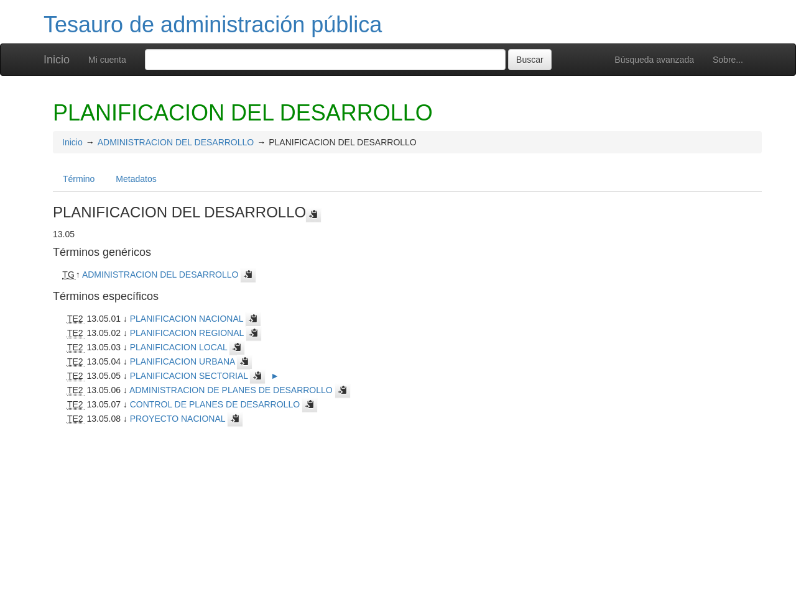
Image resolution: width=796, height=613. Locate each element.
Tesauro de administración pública (213, 24)
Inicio (57, 59)
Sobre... (728, 60)
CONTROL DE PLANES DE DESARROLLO (215, 404)
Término (79, 179)
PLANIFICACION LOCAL (179, 347)
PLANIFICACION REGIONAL (187, 333)
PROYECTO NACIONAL (177, 419)
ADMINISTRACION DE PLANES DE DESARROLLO (231, 390)
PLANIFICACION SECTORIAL (189, 376)
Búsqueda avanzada (654, 60)
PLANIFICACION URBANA (182, 361)
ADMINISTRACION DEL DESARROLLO (176, 142)
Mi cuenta (107, 60)
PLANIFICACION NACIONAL (186, 319)
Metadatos (136, 179)
